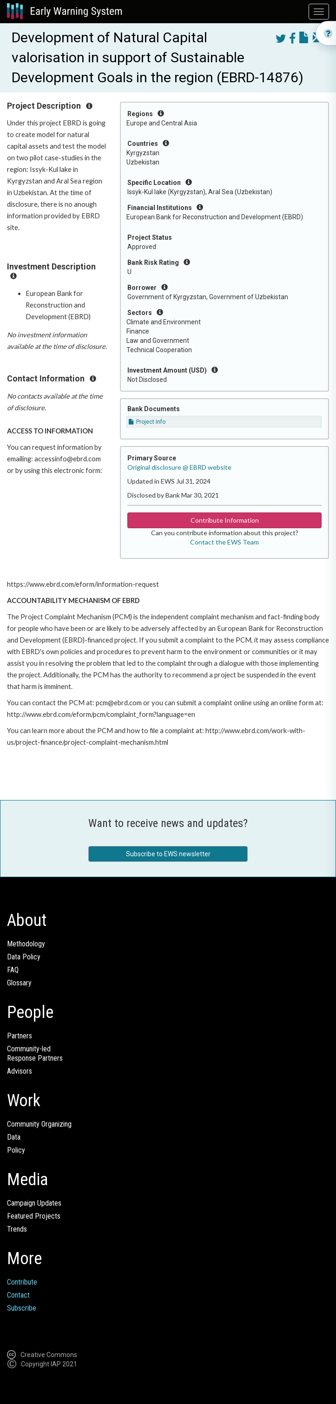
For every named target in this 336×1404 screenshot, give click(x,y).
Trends (17, 1229)
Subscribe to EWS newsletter (168, 854)
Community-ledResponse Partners (35, 1053)
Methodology (26, 943)
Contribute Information (225, 520)
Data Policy (23, 956)
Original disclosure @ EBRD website (179, 467)
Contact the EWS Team (224, 542)
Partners (19, 1035)
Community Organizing (39, 1124)
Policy (16, 1150)
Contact (18, 1295)
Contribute (22, 1282)
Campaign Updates (34, 1203)
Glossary (19, 982)
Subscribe (21, 1308)
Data (13, 1137)
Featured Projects (33, 1216)
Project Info (147, 422)
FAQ (13, 969)
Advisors (19, 1071)
